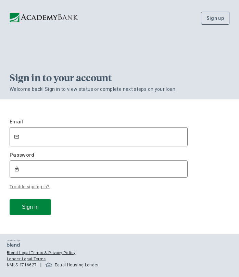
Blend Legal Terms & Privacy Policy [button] (41, 253)
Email (16, 122)
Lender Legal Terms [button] (26, 259)
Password (22, 155)
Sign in (30, 207)
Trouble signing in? (30, 186)
